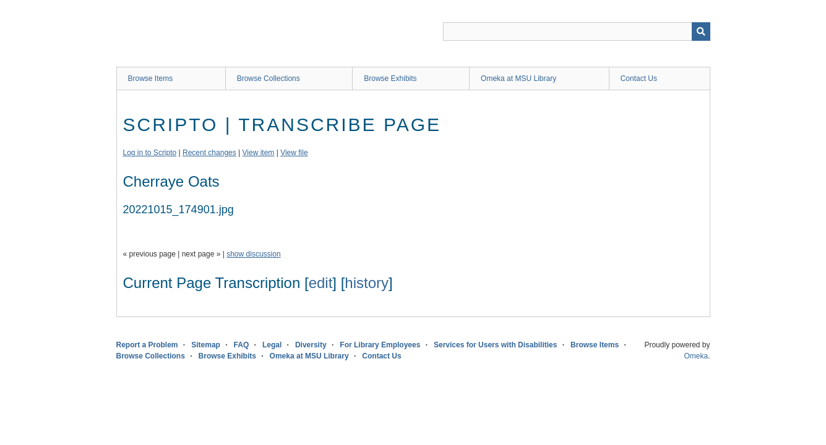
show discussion (253, 254)
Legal (272, 345)
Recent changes (209, 152)
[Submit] (701, 31)
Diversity (311, 345)
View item (259, 152)
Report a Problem (147, 345)
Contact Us (639, 78)
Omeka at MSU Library (518, 78)
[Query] (576, 31)
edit (321, 282)
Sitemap (205, 345)
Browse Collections (268, 78)
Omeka (696, 356)
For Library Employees (380, 345)
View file (294, 152)
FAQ (241, 345)
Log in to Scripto (150, 152)
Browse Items (150, 78)
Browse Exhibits (390, 78)
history (367, 282)
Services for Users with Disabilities (495, 345)
